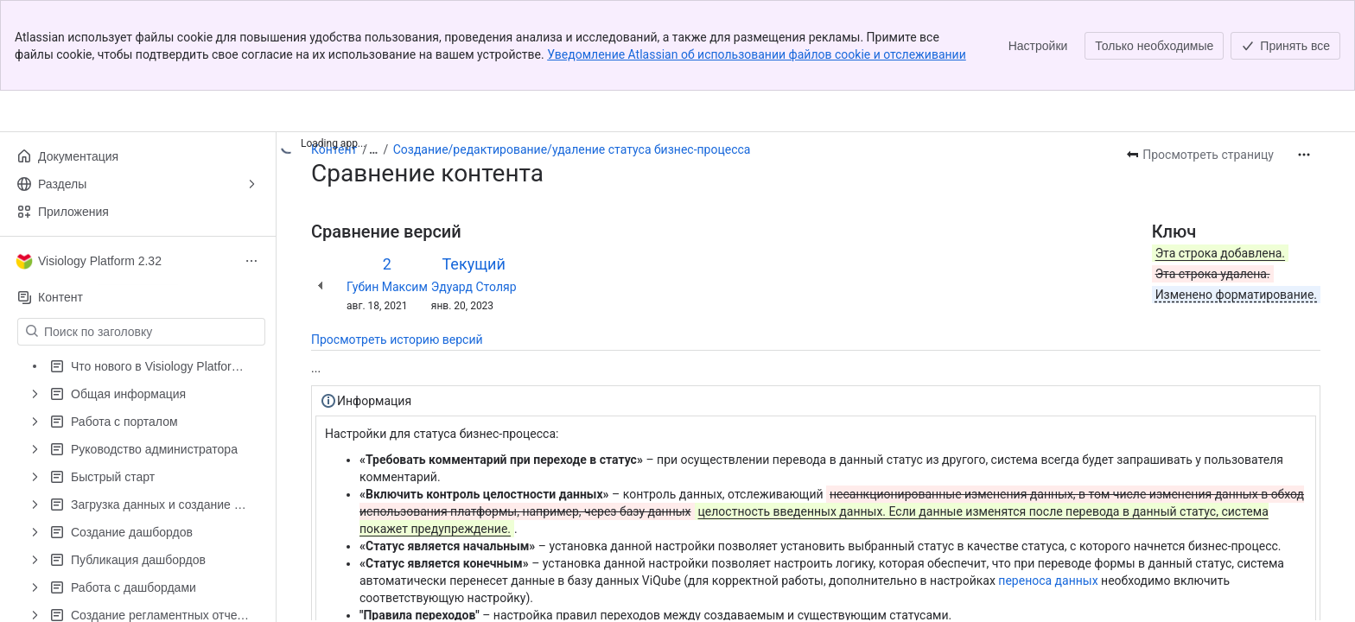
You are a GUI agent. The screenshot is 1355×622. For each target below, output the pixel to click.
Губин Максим (387, 287)
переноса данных (1047, 580)
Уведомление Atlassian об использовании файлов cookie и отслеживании (756, 54)
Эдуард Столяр (474, 287)
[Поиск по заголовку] (151, 332)
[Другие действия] (1304, 155)
